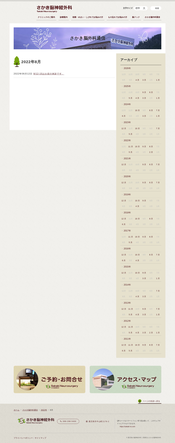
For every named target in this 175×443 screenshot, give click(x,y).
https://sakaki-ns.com (127, 427)
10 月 (137, 110)
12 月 (123, 128)
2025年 (127, 86)
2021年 (127, 158)
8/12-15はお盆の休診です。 (48, 74)
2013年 (127, 303)
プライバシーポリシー (23, 438)
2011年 (127, 339)
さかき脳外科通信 (152, 17)
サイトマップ (40, 438)
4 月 (137, 80)
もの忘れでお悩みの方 (117, 17)
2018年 (127, 212)
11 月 (130, 146)
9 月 (144, 92)
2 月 (151, 152)
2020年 (127, 176)
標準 (137, 8)
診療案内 (64, 17)
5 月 (130, 98)
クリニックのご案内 (46, 17)
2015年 (127, 267)
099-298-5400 (68, 421)
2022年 (127, 140)
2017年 (127, 231)
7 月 (158, 110)
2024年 (127, 104)
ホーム (16, 410)
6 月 (124, 116)
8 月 (151, 92)
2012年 (127, 321)
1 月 (158, 80)
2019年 (127, 194)
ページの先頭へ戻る (151, 401)
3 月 (144, 80)
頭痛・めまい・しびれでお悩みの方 (87, 17)
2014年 (127, 285)
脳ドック (136, 17)
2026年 (127, 68)
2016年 (127, 248)
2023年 (127, 122)
